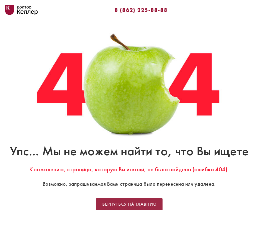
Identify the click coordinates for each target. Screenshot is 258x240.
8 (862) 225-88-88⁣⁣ (141, 10)
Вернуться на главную (129, 204)
